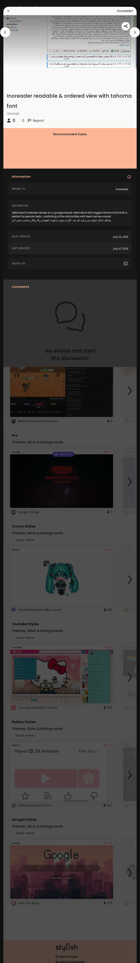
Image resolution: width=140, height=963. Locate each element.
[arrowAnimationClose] (5, 32)
